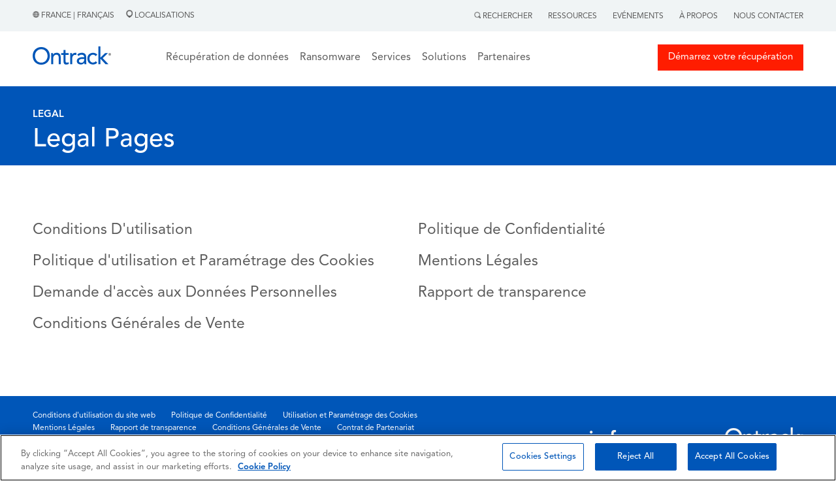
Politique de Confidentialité (511, 230)
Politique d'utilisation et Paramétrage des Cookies (203, 261)
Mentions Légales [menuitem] (64, 428)
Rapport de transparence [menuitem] (153, 428)
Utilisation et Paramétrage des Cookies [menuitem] (350, 416)
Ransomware (330, 57)
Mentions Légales (478, 261)
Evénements (638, 16)
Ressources (572, 16)
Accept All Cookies (732, 456)
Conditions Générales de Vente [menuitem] (266, 428)
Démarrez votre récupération (730, 57)
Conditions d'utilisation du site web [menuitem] (94, 416)
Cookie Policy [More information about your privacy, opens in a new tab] (264, 467)
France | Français (74, 16)
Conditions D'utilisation (113, 230)
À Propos (698, 16)
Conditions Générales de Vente (139, 324)
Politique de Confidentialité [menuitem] (219, 416)
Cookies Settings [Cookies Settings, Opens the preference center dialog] (542, 456)
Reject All (635, 456)
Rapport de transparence (502, 293)
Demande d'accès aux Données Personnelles (185, 293)
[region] (418, 458)
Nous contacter (768, 16)
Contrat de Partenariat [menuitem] (375, 428)
